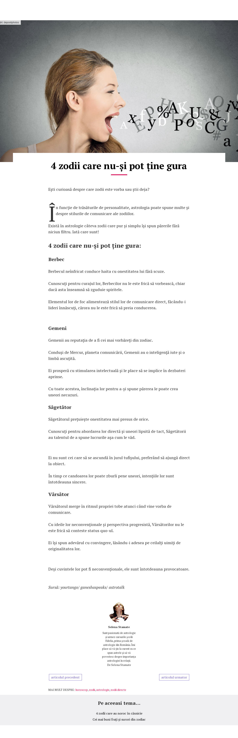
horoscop (81, 690)
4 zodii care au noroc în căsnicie (119, 713)
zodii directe (118, 690)
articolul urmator (174, 677)
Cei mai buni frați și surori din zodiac (119, 719)
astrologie (102, 690)
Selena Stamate (119, 627)
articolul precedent (65, 677)
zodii (92, 690)
